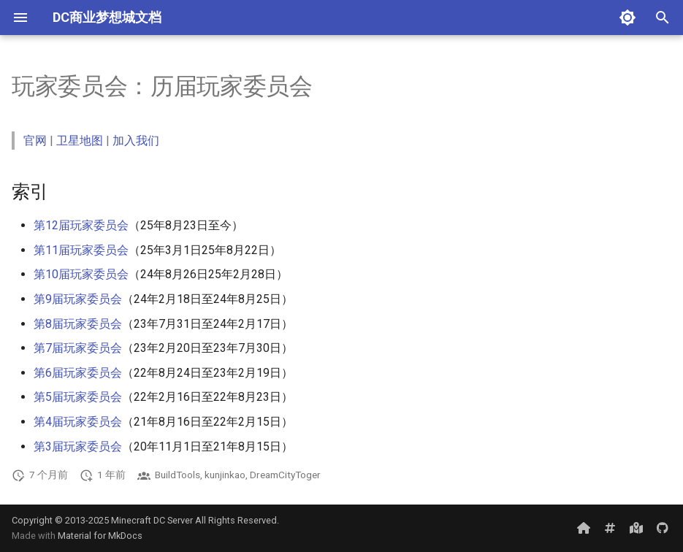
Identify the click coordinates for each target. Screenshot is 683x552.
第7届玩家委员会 (78, 348)
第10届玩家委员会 (81, 274)
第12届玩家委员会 (81, 225)
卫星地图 (79, 140)
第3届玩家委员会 (78, 446)
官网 (35, 140)
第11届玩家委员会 (81, 250)
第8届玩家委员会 (78, 324)
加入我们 (135, 140)
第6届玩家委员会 (78, 373)
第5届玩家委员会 (78, 397)
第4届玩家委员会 (78, 422)
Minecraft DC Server (152, 520)
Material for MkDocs (100, 535)
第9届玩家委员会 (78, 299)
